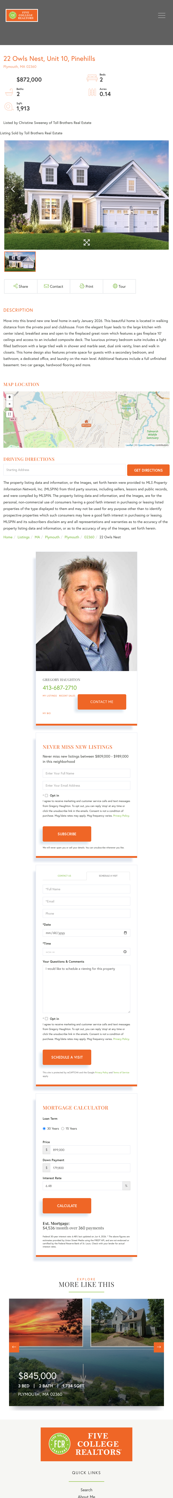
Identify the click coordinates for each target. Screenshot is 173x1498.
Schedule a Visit (108, 875)
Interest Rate (52, 1178)
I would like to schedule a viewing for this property (86, 989)
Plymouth (52, 537)
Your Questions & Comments (63, 961)
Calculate (67, 1205)
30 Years (51, 1128)
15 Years (69, 1128)
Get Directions (148, 470)
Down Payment (53, 1160)
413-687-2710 (60, 688)
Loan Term (50, 1119)
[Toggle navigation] (161, 15)
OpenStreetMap (146, 445)
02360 (89, 537)
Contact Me (101, 701)
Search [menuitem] (86, 1489)
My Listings (50, 695)
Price (46, 1142)
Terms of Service (121, 1072)
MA (37, 537)
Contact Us (64, 875)
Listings (24, 537)
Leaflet (129, 445)
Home (7, 537)
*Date (47, 925)
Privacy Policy (121, 816)
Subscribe (67, 833)
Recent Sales (67, 695)
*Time (47, 943)
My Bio (47, 713)
